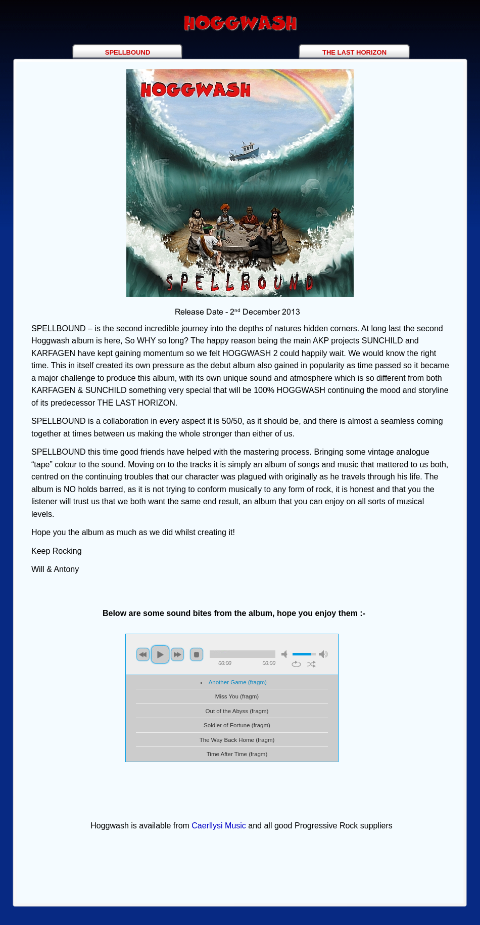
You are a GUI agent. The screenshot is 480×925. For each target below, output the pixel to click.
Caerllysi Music (218, 825)
